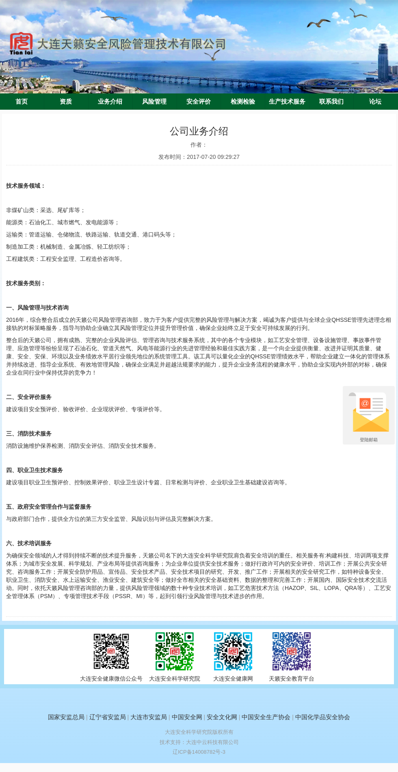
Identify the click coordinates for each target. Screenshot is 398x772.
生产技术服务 (287, 101)
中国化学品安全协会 (322, 716)
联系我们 (331, 101)
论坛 (375, 101)
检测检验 (243, 101)
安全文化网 (222, 716)
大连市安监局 (148, 716)
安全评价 (198, 101)
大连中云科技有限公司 (212, 742)
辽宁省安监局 (107, 716)
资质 (66, 101)
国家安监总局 (66, 716)
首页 (21, 101)
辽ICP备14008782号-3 (199, 752)
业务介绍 (110, 101)
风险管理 (154, 101)
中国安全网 (187, 716)
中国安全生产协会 (266, 716)
